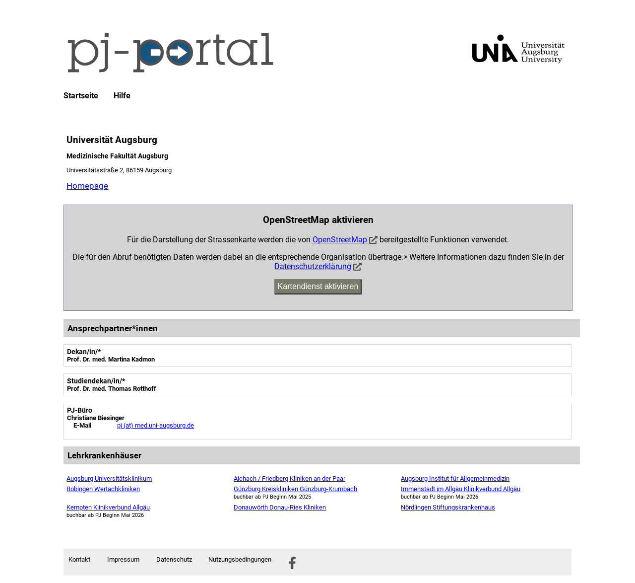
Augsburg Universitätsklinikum (109, 478)
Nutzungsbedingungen (239, 559)
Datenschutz (174, 559)
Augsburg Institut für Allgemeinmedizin (455, 478)
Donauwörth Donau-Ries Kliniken (280, 507)
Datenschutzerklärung (312, 266)
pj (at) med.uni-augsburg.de (155, 425)
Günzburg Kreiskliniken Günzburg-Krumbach (295, 489)
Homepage (87, 186)
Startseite (81, 95)
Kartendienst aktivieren (318, 286)
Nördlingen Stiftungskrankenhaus (448, 507)
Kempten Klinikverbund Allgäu (108, 507)
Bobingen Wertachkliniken (103, 489)
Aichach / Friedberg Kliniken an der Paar (289, 478)
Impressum (123, 559)
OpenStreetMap (340, 239)
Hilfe (122, 95)
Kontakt (79, 559)
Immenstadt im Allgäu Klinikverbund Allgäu (460, 489)
